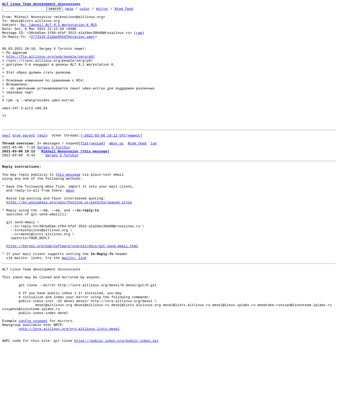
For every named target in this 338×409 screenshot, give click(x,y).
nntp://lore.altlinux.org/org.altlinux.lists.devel (68, 389)
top (154, 169)
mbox (70, 224)
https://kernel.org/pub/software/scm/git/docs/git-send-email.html (72, 291)
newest (134, 159)
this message (68, 205)
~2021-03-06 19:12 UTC (104, 159)
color (93, 10)
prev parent (23, 159)
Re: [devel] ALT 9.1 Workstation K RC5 (59, 28)
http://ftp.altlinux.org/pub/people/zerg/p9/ (50, 66)
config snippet (32, 379)
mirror (110, 10)
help (77, 10)
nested (97, 169)
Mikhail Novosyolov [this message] (75, 178)
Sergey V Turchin (53, 174)
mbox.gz (116, 169)
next (6, 159)
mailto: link (74, 305)
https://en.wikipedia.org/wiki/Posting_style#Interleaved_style (69, 238)
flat (84, 169)
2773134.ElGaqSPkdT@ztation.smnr (63, 42)
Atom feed (132, 10)
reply (42, 159)
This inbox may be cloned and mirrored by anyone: (51, 327)
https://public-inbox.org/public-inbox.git (116, 403)
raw (139, 38)
